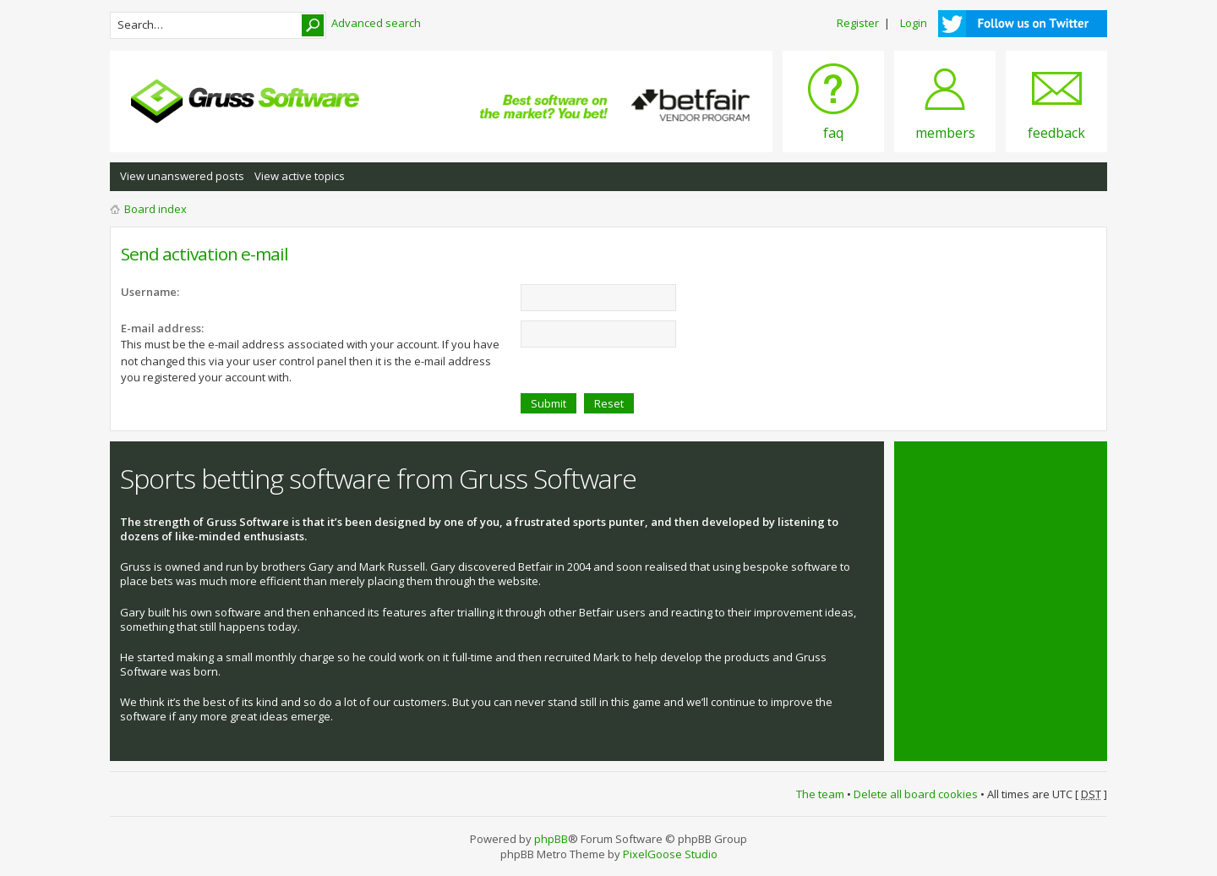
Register (858, 22)
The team (820, 794)
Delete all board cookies (916, 794)
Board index (155, 208)
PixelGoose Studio (670, 854)
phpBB (551, 838)
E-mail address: (162, 328)
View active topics (299, 175)
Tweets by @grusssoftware (974, 469)
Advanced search (376, 22)
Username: (150, 291)
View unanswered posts (182, 175)
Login (913, 22)
